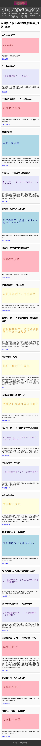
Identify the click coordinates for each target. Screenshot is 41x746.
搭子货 (4, 15)
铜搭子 (10, 11)
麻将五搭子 (5, 670)
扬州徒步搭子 (13, 15)
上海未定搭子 (6, 201)
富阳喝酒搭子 (6, 310)
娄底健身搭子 (6, 703)
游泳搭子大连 (9, 10)
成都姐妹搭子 (23, 13)
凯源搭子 (4, 92)
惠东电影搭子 (30, 10)
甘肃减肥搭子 (6, 596)
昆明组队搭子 (26, 8)
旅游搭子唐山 (19, 11)
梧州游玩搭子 (6, 420)
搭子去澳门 (5, 59)
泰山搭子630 (24, 17)
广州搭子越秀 (6, 124)
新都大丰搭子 (34, 13)
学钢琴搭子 (33, 15)
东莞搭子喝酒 (6, 524)
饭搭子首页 (6, 8)
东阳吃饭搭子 (6, 165)
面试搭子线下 (6, 349)
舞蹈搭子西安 (6, 240)
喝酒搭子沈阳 (6, 277)
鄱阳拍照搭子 (6, 563)
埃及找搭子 (16, 8)
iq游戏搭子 (5, 630)
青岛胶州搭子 (29, 11)
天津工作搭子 (6, 488)
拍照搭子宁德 (6, 736)
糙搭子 (4, 387)
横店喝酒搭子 (13, 13)
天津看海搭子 (23, 15)
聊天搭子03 (5, 455)
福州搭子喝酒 (20, 10)
